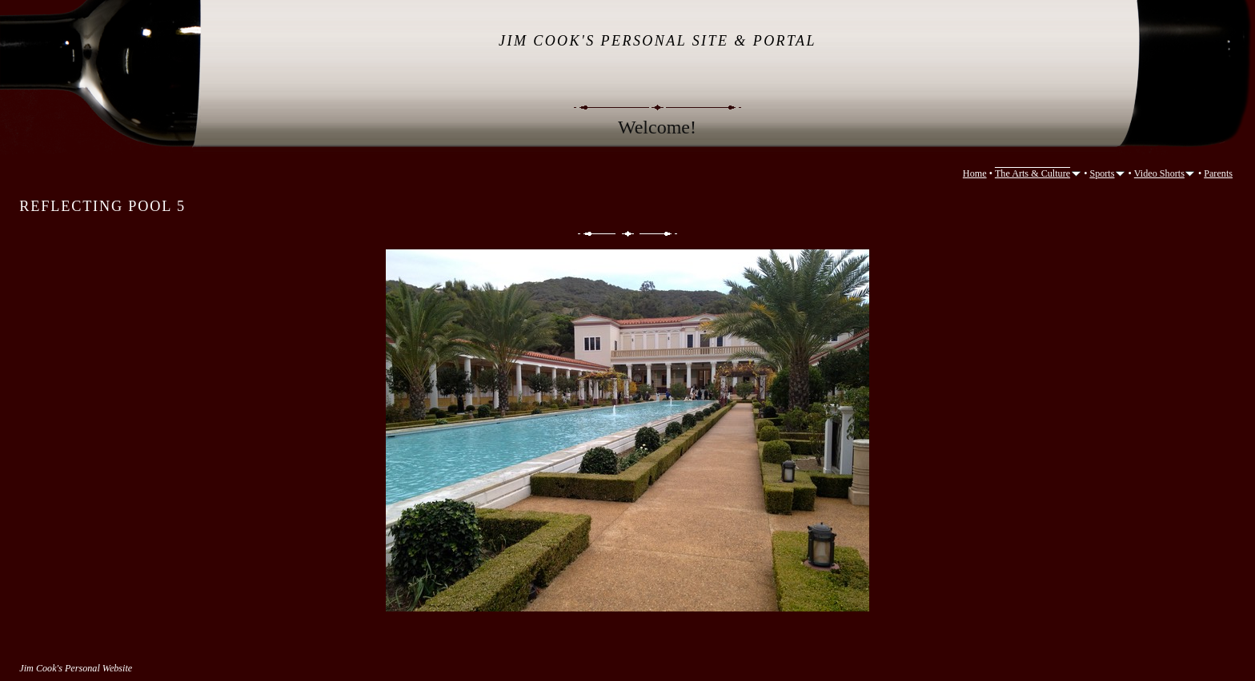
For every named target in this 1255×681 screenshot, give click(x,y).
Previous (595, 233)
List (628, 233)
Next (660, 233)
